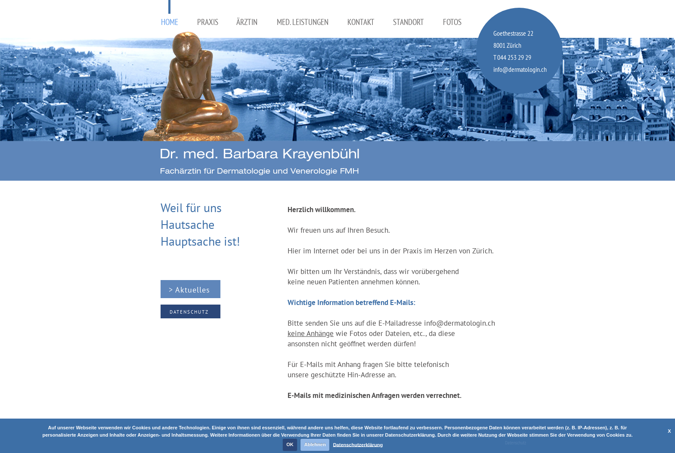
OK (290, 444)
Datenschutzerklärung (358, 444)
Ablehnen (315, 444)
